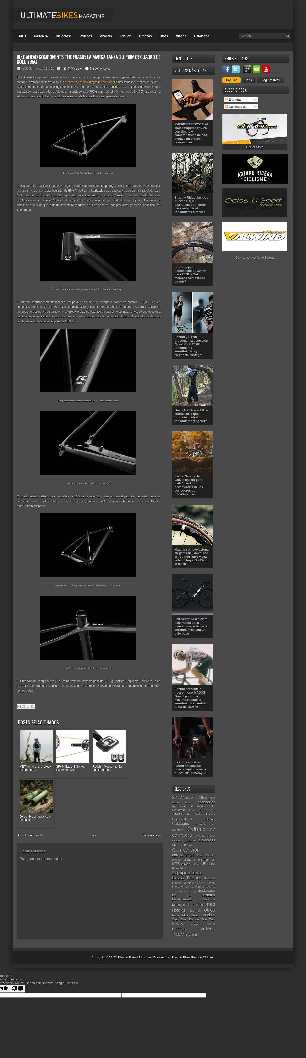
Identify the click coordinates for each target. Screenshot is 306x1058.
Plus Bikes (190, 915)
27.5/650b (188, 798)
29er (202, 798)
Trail (212, 919)
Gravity (211, 883)
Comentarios (235, 106)
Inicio (93, 782)
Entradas (233, 99)
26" (175, 798)
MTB (22, 36)
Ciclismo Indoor (205, 835)
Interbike (177, 886)
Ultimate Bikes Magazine (134, 957)
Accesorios (206, 802)
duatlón (176, 859)
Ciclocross (63, 36)
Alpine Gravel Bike (202, 810)
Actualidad (179, 806)
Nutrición (195, 910)
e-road (186, 864)
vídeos (208, 928)
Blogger (270, 257)
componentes (183, 855)
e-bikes (190, 860)
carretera (182, 818)
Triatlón (125, 36)
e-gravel (203, 860)
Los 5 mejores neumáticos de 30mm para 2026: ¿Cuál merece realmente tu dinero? (190, 274)
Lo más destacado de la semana (193, 893)
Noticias (178, 910)
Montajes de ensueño (188, 905)
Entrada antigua (151, 782)
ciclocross (207, 840)
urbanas (179, 929)
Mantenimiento (182, 899)
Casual (210, 819)
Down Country (206, 855)
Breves (210, 813)
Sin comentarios (100, 68)
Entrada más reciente (30, 782)
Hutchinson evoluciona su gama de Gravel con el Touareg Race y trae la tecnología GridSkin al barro (192, 557)
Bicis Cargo (194, 814)
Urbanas (145, 36)
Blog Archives (270, 80)
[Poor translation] (17, 989)
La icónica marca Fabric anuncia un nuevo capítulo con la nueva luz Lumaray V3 (191, 767)
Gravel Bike (194, 882)
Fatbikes (194, 878)
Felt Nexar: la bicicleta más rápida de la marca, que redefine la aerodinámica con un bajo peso (191, 626)
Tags (249, 80)
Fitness (176, 882)
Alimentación (199, 806)
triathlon (178, 923)
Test (204, 919)
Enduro (209, 864)
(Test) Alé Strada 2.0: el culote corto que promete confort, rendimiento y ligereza (191, 415)
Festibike (209, 878)
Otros (164, 36)
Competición (186, 849)
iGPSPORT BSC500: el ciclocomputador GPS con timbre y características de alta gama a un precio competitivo (191, 133)
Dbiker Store (254, 147)
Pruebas (86, 36)
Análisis (106, 36)
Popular (231, 80)
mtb (64, 68)
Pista (175, 915)
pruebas (208, 915)
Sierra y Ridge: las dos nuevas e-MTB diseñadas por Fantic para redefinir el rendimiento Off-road (191, 205)
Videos (181, 36)
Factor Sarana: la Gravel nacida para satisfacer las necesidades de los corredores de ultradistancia (189, 485)
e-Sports (196, 864)
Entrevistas (179, 868)
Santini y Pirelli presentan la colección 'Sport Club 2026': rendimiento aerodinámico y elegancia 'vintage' (191, 346)
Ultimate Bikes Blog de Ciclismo (193, 957)
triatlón (195, 923)
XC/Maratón (75, 68)
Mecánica (208, 899)
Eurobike (178, 878)
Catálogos (201, 36)
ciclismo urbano (183, 840)
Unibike (210, 923)
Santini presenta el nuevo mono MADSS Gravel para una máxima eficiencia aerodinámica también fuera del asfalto (191, 698)
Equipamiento (187, 872)
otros (209, 910)
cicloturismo (182, 844)
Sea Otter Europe (185, 919)
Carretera (41, 36)
